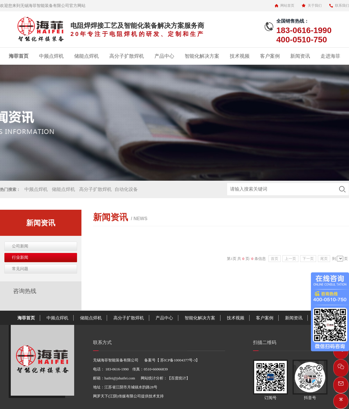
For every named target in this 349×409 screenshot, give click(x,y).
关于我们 (315, 5)
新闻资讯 (300, 56)
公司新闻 (20, 246)
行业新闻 (20, 257)
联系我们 (342, 5)
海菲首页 (19, 56)
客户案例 (270, 56)
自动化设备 (126, 189)
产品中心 (164, 56)
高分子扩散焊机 (126, 56)
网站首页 (287, 5)
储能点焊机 (86, 56)
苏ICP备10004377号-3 (177, 360)
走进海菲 (330, 56)
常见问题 (20, 269)
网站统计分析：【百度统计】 (165, 378)
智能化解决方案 (202, 56)
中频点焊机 (51, 56)
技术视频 (240, 56)
